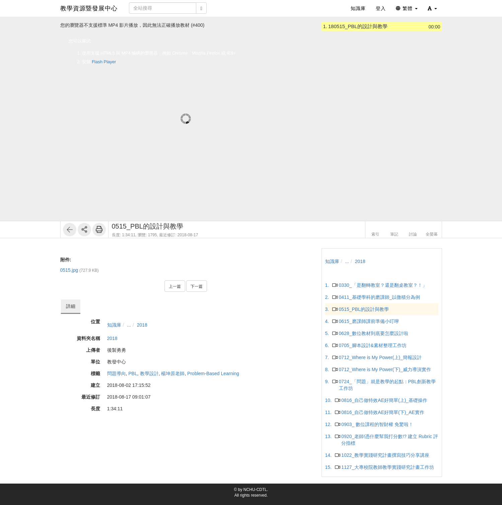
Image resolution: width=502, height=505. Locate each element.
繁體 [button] (407, 8)
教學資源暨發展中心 (89, 8)
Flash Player (104, 61)
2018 (142, 325)
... (129, 325)
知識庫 (114, 325)
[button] (432, 8)
